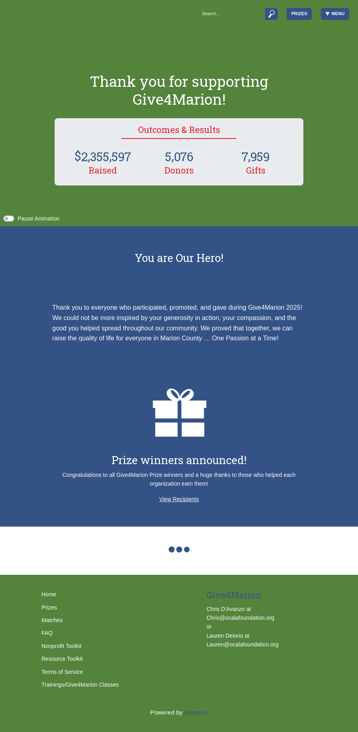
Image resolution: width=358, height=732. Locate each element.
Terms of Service (62, 672)
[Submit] (271, 14)
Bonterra (196, 712)
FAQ (47, 633)
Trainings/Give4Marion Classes (80, 684)
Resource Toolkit (62, 659)
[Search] (231, 14)
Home (48, 594)
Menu (335, 13)
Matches (52, 620)
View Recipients (179, 499)
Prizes (299, 13)
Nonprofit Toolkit (61, 646)
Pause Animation (38, 218)
